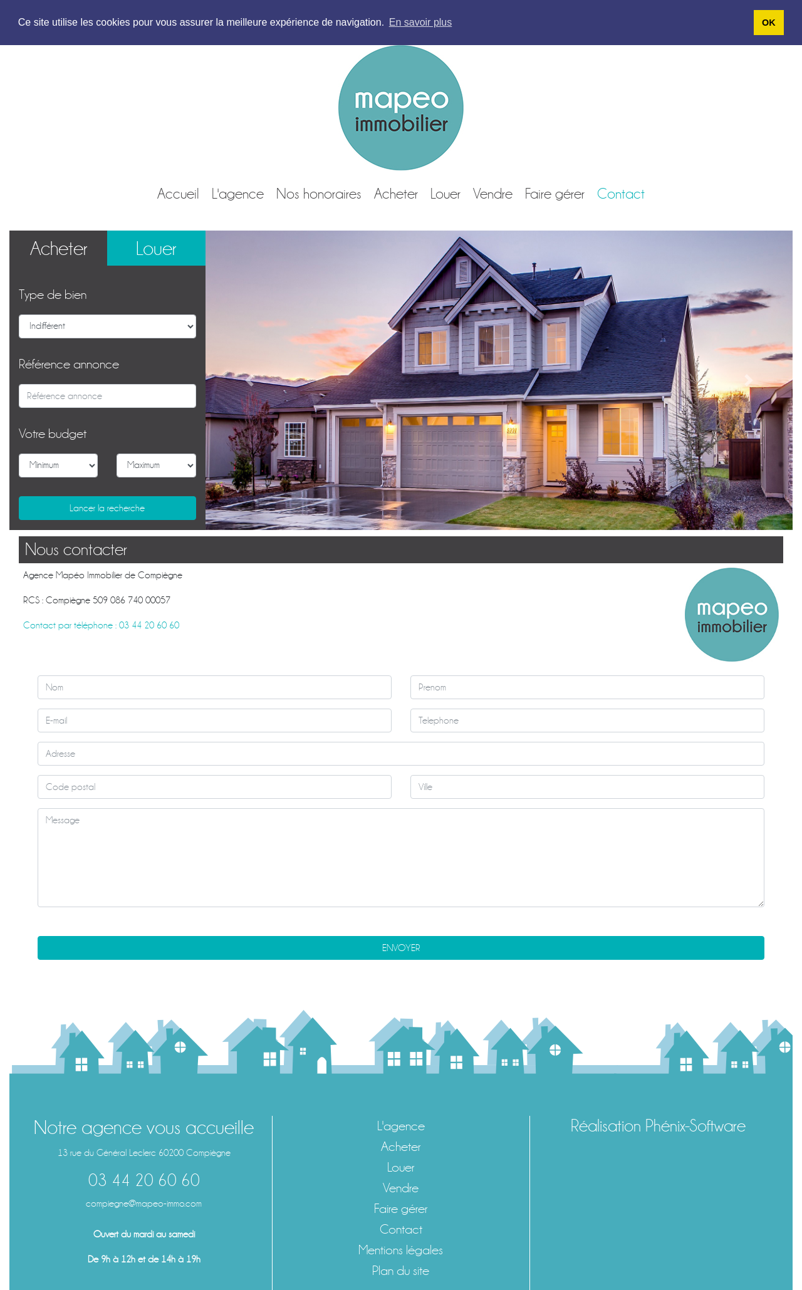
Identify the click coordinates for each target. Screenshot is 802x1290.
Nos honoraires (319, 193)
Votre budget (52, 434)
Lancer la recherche (107, 508)
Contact (621, 193)
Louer (445, 193)
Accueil (178, 193)
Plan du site (400, 1271)
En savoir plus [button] (420, 22)
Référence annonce (69, 364)
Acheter (396, 193)
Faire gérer (555, 193)
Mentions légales (400, 1250)
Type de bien (52, 295)
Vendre (493, 193)
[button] (250, 379)
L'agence (238, 193)
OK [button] (769, 23)
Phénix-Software (695, 1125)
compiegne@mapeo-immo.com (144, 1204)
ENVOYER (401, 948)
